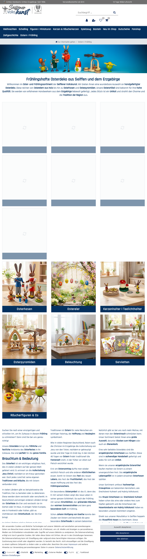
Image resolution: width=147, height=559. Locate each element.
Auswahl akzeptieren (122, 527)
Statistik (24, 552)
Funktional (84, 552)
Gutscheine (124, 29)
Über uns (5, 494)
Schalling (23, 29)
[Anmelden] (87, 20)
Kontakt (42, 494)
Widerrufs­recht (45, 500)
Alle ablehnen (122, 539)
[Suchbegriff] (93, 12)
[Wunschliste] (101, 20)
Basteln (97, 29)
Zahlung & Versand (46, 497)
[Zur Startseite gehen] (65, 42)
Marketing (39, 552)
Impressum (6, 497)
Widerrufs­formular (46, 503)
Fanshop (136, 29)
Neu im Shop (109, 29)
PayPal (71, 552)
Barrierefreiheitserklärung (12, 506)
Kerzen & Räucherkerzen (66, 29)
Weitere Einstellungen (11, 555)
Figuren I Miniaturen (40, 29)
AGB (4, 503)
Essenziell (11, 552)
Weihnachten (10, 29)
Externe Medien (55, 552)
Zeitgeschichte (10, 35)
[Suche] (114, 12)
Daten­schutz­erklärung (11, 500)
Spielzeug (86, 29)
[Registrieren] (94, 20)
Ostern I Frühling (28, 35)
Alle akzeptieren (122, 533)
